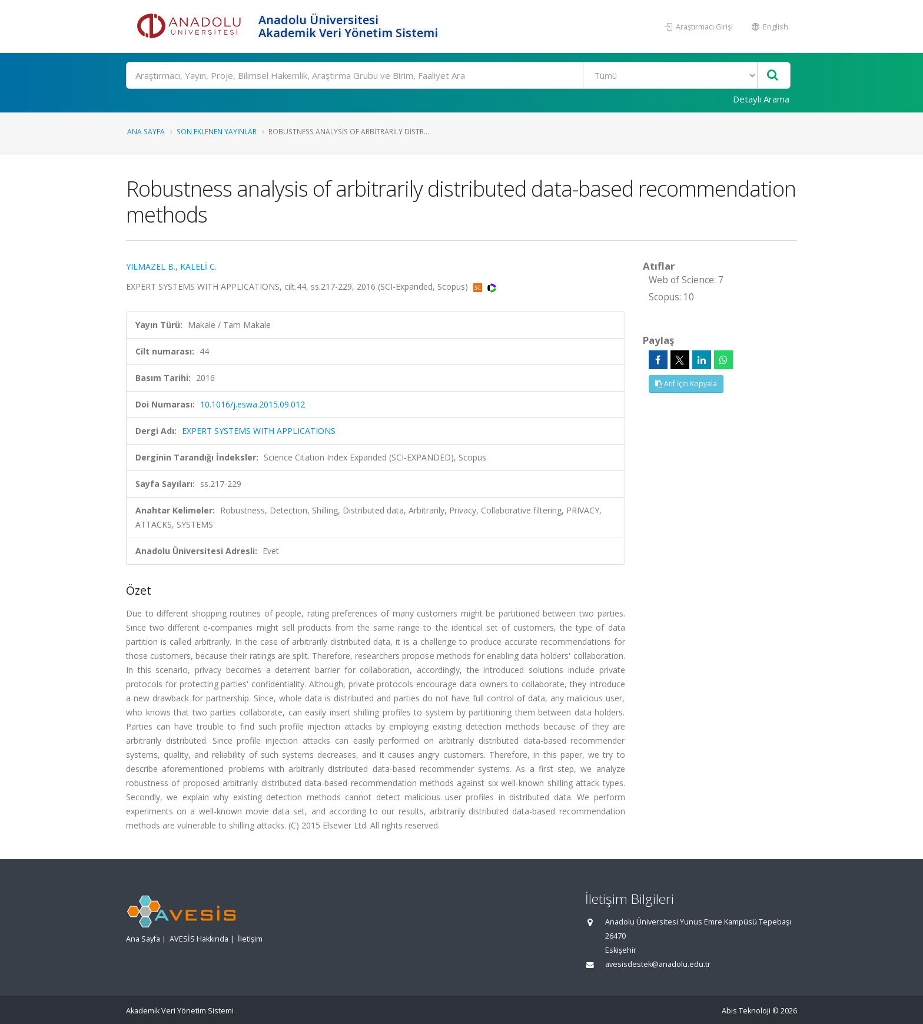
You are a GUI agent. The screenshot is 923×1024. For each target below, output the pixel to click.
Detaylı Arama (761, 99)
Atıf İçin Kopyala (686, 384)
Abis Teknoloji (746, 1011)
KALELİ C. (198, 266)
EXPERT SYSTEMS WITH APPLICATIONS (259, 430)
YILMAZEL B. (150, 266)
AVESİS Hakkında (199, 939)
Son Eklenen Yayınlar (217, 131)
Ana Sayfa (146, 131)
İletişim (250, 939)
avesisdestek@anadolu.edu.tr (657, 964)
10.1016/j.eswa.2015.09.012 (252, 404)
